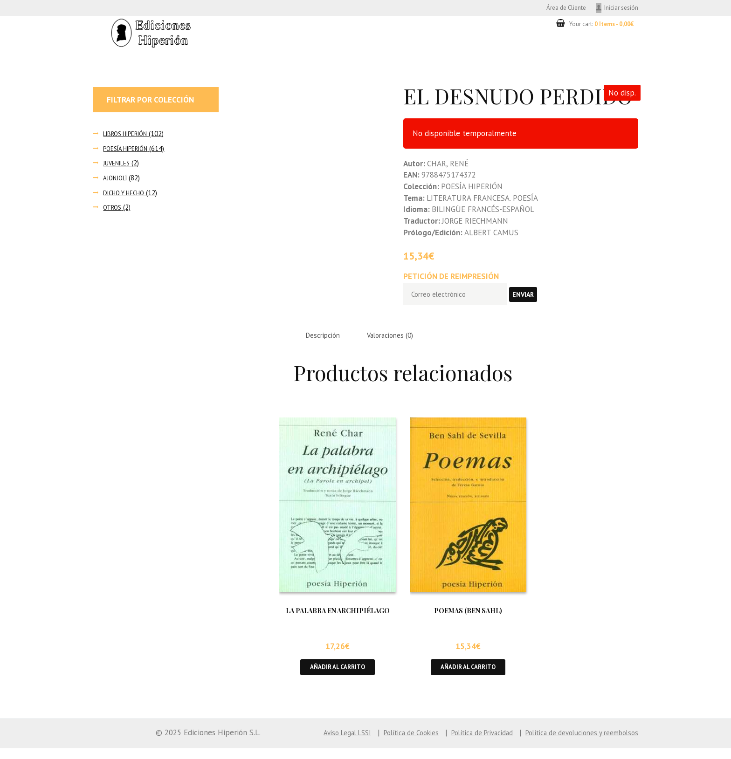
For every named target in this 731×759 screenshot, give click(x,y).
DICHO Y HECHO (127, 195)
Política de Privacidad (459, 743)
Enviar (537, 299)
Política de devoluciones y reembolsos (573, 743)
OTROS (113, 209)
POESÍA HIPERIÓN (129, 150)
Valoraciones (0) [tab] (402, 342)
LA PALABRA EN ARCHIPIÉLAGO (338, 619)
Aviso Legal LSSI (305, 743)
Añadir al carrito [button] (338, 676)
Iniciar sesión (618, 8)
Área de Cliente (554, 8)
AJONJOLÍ (116, 180)
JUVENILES (118, 165)
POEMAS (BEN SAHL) (468, 619)
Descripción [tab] (326, 342)
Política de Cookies (378, 743)
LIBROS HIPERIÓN (129, 135)
